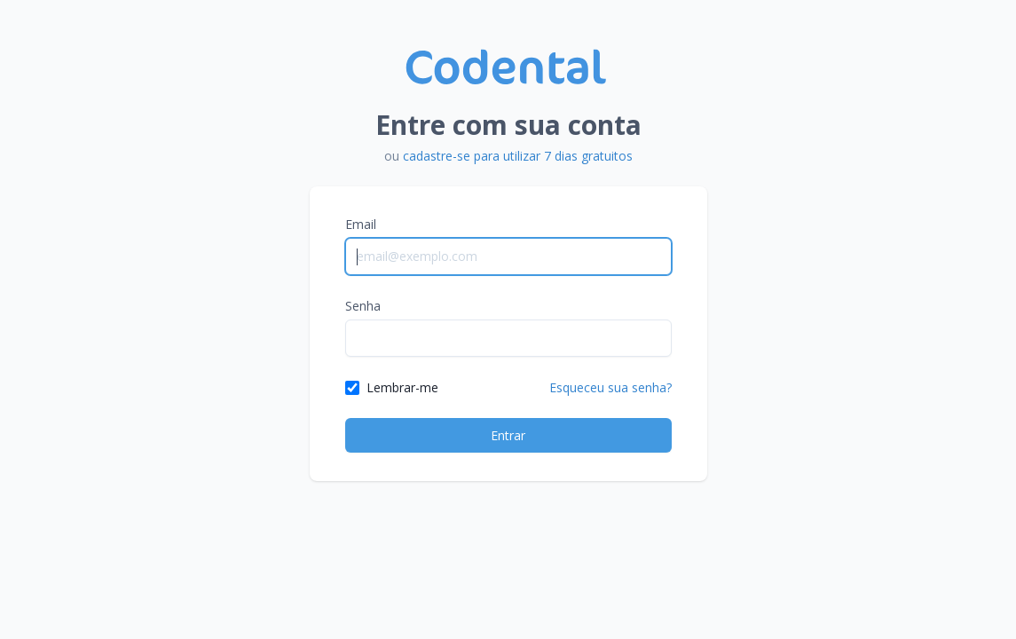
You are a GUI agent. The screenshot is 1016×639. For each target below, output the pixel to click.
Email (360, 224)
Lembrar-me (402, 387)
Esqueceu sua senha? (610, 387)
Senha (363, 305)
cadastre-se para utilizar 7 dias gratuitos (518, 155)
